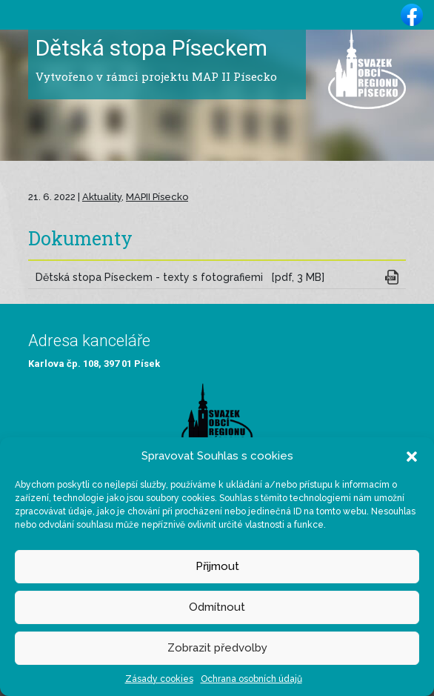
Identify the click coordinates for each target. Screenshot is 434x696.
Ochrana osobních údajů (251, 679)
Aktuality (101, 196)
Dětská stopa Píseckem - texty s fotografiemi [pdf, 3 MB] (180, 277)
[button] (411, 455)
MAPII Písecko (157, 196)
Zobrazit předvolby (217, 647)
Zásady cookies (159, 679)
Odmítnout (217, 607)
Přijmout (217, 566)
